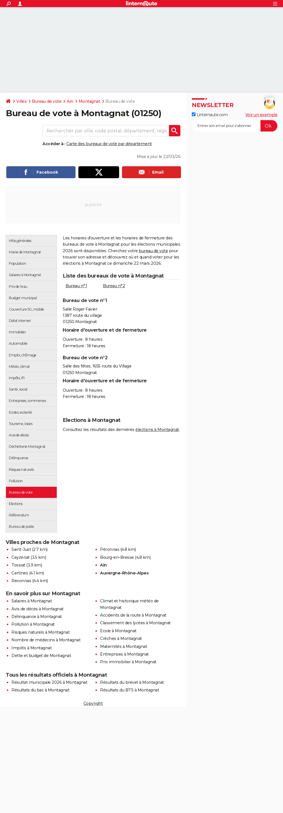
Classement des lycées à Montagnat (135, 622)
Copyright (93, 703)
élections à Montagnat (157, 429)
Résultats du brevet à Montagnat (132, 682)
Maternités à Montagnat (123, 646)
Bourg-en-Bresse (117, 557)
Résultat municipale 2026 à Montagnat (49, 682)
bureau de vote (153, 250)
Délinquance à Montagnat (36, 616)
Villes (21, 101)
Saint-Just (21, 549)
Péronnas (109, 549)
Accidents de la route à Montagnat (133, 615)
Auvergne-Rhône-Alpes (124, 573)
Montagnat (89, 101)
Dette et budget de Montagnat (41, 655)
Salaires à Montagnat (31, 600)
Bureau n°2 (114, 285)
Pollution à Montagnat (33, 624)
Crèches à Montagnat (121, 638)
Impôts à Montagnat (31, 647)
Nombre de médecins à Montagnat (45, 639)
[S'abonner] (234, 126)
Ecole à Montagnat (118, 630)
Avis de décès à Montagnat (37, 608)
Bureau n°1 (76, 285)
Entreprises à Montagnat (124, 654)
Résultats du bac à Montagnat (40, 690)
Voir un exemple (261, 114)
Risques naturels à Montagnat (40, 632)
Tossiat (18, 565)
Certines (19, 573)
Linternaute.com (210, 114)
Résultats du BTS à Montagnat (129, 690)
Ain (70, 101)
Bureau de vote (46, 101)
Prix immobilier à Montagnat (128, 661)
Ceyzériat (20, 557)
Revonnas (21, 580)
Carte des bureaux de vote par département (109, 143)
